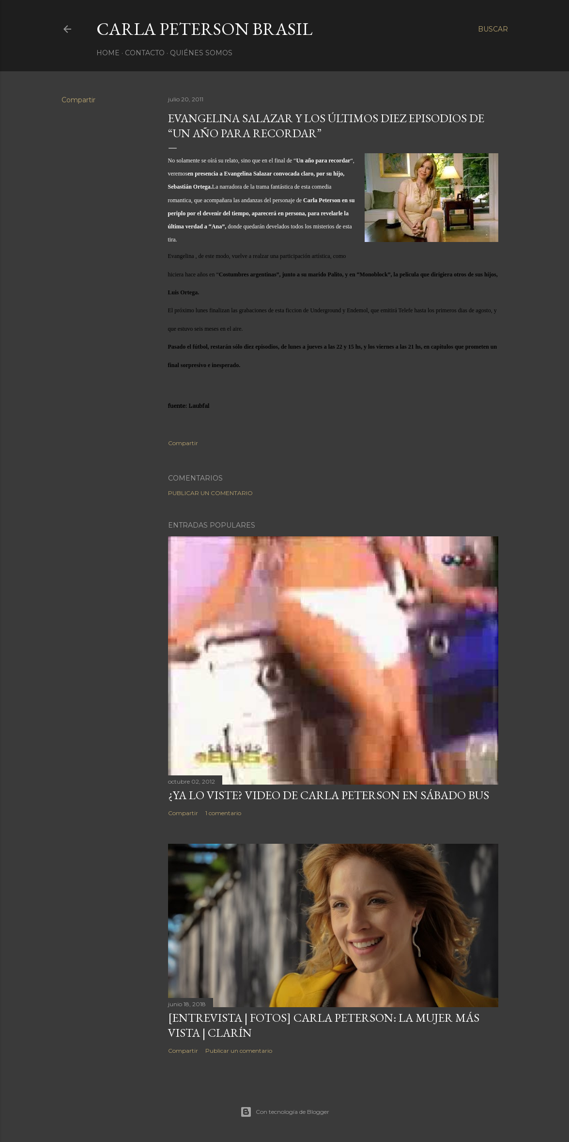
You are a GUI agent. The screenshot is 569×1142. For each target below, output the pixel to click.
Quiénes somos (201, 52)
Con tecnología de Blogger (284, 1112)
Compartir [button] (78, 100)
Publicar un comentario (210, 493)
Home (108, 52)
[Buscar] (493, 29)
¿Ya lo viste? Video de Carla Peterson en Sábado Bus (328, 795)
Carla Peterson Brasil (204, 28)
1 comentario (223, 813)
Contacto (145, 52)
